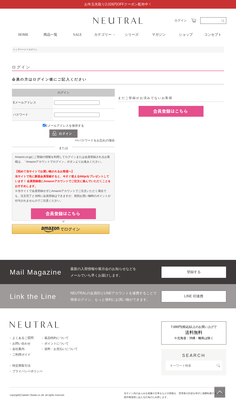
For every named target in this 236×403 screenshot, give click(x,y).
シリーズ (132, 34)
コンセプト (212, 34)
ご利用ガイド (20, 354)
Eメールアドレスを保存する (63, 125)
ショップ (186, 34)
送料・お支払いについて (60, 349)
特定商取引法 (20, 365)
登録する (194, 272)
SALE (77, 34)
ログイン (181, 20)
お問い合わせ (20, 343)
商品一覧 (50, 34)
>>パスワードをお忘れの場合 (95, 140)
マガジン (159, 34)
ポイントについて (55, 343)
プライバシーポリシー (26, 371)
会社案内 (17, 349)
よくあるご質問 (22, 338)
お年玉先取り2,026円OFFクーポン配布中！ (118, 4)
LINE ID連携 (193, 296)
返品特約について (55, 338)
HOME (23, 34)
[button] (60, 229)
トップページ (19, 49)
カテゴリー (104, 34)
